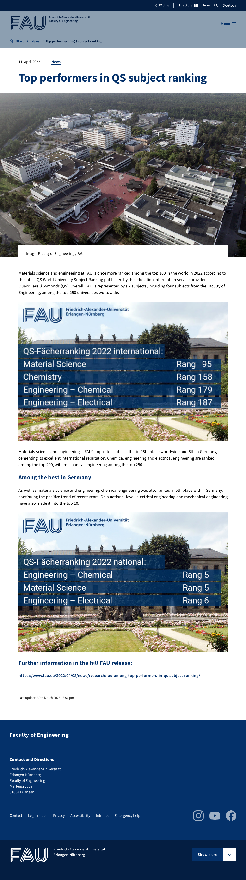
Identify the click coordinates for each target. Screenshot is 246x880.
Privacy (59, 815)
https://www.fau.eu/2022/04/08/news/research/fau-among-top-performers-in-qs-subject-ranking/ (109, 676)
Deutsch (229, 5)
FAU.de (161, 5)
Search (210, 5)
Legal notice (37, 815)
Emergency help (127, 815)
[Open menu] (228, 23)
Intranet (102, 815)
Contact (16, 815)
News (56, 62)
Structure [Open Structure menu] (188, 5)
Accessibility (80, 815)
